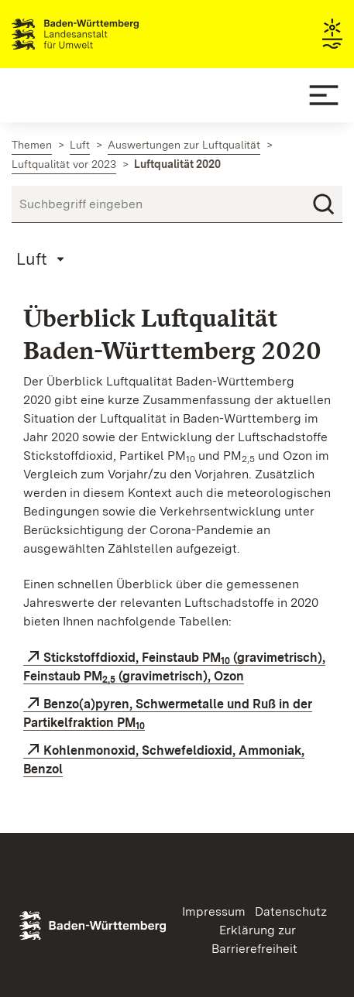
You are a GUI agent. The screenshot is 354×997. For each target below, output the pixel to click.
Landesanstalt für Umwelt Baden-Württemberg (103, 34)
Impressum (214, 911)
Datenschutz (291, 911)
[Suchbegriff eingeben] (177, 204)
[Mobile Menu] (323, 95)
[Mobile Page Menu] (43, 258)
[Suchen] (323, 204)
